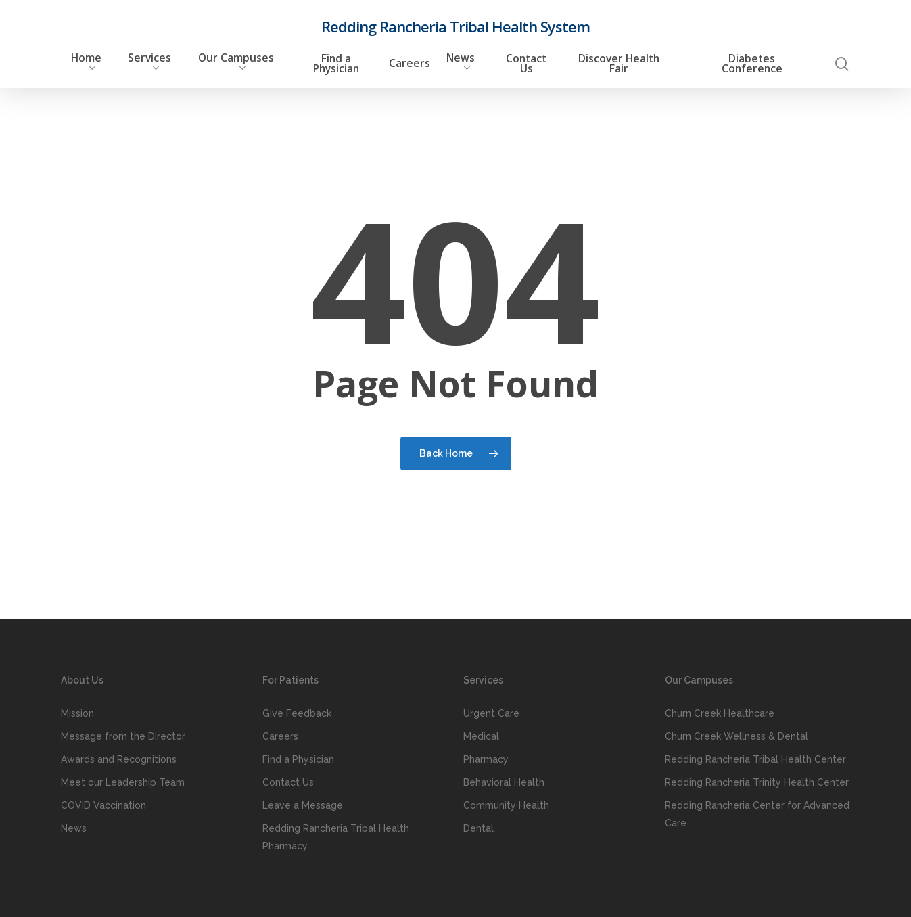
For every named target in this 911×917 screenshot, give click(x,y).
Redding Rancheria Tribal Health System (455, 26)
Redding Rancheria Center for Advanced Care (757, 814)
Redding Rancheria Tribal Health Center (755, 759)
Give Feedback (296, 713)
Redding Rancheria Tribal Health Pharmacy (335, 837)
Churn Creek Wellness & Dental (736, 736)
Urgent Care (491, 713)
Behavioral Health (503, 782)
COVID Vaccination (103, 805)
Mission (77, 713)
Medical (481, 736)
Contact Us (288, 782)
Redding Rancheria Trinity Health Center (757, 782)
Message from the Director (123, 736)
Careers (280, 736)
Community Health (506, 805)
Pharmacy (486, 759)
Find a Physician (298, 759)
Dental (478, 828)
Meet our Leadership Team (123, 782)
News (74, 828)
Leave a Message (302, 805)
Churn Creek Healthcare (719, 713)
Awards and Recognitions (119, 759)
